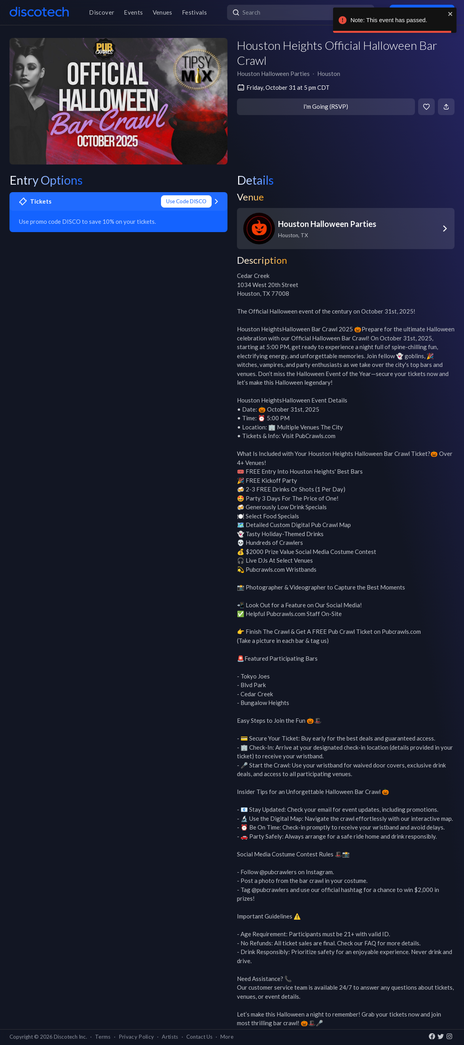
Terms (103, 1037)
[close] (450, 14)
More (226, 1037)
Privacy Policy (136, 1037)
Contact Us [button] (199, 1037)
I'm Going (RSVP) (325, 106)
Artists (170, 1037)
